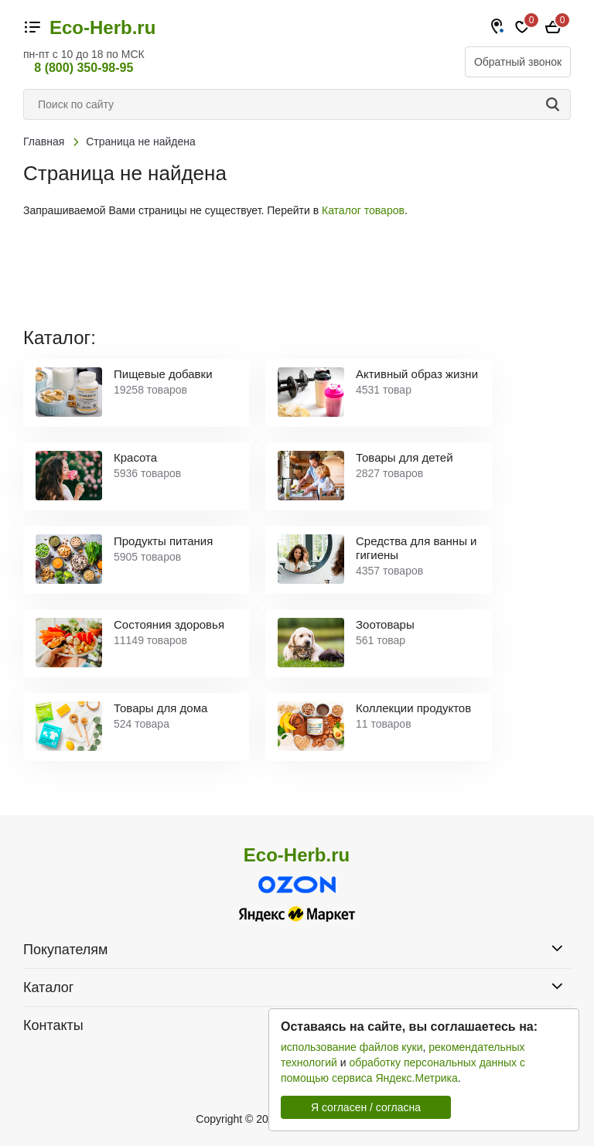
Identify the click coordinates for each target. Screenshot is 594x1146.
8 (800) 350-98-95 (83, 67)
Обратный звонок (518, 62)
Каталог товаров (363, 210)
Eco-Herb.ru (102, 28)
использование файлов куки (351, 1047)
